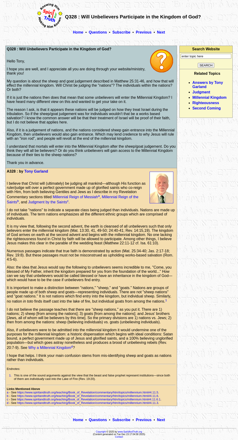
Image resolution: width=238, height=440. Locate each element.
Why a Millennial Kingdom (49, 348)
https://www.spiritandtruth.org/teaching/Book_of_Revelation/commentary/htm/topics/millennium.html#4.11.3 (87, 403)
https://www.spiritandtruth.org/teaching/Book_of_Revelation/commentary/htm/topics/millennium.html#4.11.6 (87, 396)
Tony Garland (36, 171)
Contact (119, 437)
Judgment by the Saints (47, 202)
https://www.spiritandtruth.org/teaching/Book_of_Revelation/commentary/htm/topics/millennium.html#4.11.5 (87, 392)
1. (10, 375)
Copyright (101, 431)
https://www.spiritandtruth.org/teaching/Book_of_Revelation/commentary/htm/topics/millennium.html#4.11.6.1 (89, 399)
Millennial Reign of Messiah (75, 197)
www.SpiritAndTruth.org (130, 431)
